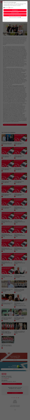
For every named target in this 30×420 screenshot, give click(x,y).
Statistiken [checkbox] (11, 7)
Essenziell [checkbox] (6, 7)
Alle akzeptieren (15, 10)
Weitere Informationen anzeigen (15, 17)
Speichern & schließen (15, 12)
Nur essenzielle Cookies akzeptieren (15, 15)
